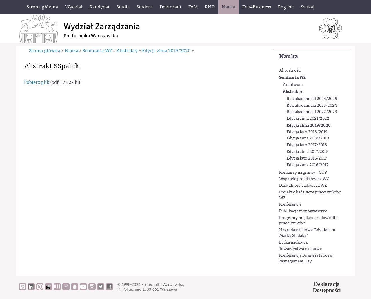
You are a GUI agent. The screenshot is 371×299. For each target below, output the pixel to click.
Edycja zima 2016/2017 (307, 165)
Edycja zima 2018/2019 (308, 138)
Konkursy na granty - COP (303, 172)
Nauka (288, 56)
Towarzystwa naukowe (300, 248)
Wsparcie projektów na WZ (304, 179)
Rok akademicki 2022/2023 (312, 112)
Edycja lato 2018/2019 (307, 132)
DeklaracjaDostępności (327, 287)
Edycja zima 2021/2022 (308, 118)
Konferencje (290, 204)
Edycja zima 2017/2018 (308, 151)
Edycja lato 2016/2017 (307, 158)
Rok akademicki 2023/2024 (312, 105)
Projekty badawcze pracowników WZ (310, 195)
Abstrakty (292, 91)
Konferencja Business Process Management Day (306, 258)
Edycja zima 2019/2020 (309, 125)
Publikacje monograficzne (303, 211)
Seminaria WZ (292, 77)
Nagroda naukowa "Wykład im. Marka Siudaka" (307, 232)
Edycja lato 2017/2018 (307, 145)
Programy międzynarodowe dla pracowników (308, 220)
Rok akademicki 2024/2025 (312, 99)
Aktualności (290, 70)
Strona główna (44, 51)
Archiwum (293, 84)
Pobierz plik (36, 82)
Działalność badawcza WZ (303, 185)
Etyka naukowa (293, 242)
